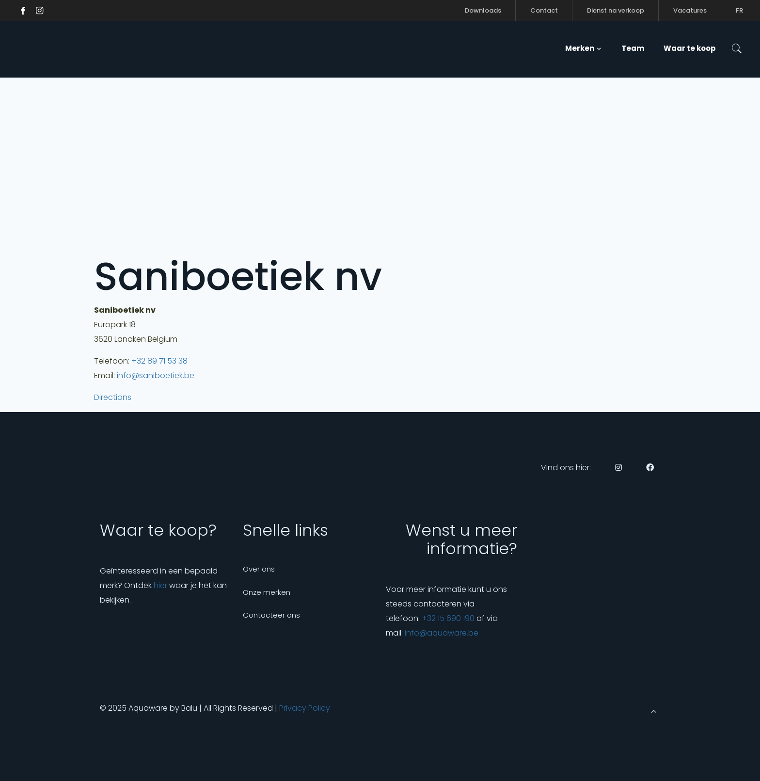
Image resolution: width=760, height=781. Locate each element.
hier (160, 585)
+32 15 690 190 (448, 618)
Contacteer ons (271, 615)
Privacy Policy (304, 708)
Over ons (259, 569)
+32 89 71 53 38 (159, 361)
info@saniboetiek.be (155, 375)
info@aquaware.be (441, 632)
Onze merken (266, 592)
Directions (112, 397)
